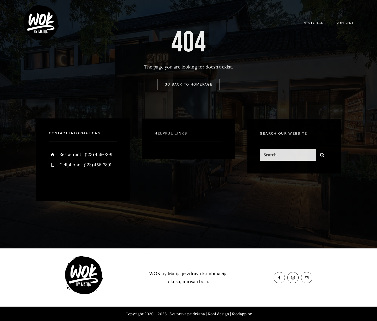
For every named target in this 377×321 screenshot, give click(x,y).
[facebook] (54, 181)
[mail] (306, 277)
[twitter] (67, 181)
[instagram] (80, 181)
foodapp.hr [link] (242, 313)
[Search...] (288, 155)
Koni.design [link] (218, 313)
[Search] (322, 155)
